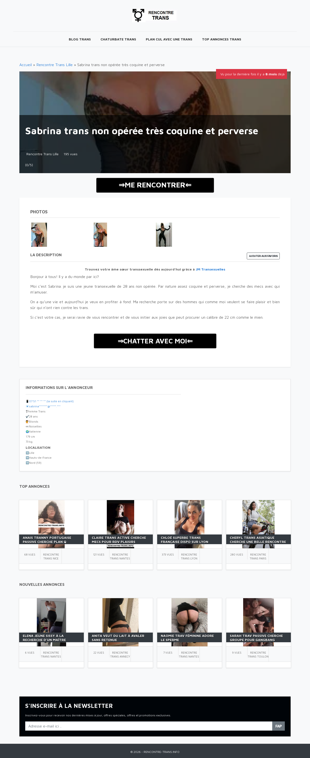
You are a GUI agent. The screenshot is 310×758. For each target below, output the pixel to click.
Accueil (25, 64)
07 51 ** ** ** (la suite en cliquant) (51, 401)
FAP (278, 726)
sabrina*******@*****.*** (45, 406)
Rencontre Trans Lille (54, 64)
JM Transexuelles (210, 269)
